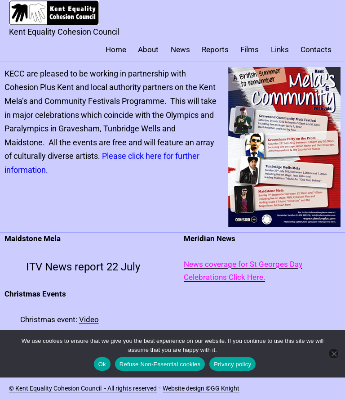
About (148, 49)
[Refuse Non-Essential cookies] (333, 353)
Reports (215, 49)
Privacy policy (232, 364)
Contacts (316, 49)
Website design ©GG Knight (201, 388)
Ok (102, 364)
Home (116, 49)
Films (249, 49)
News (180, 49)
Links (280, 49)
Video (89, 319)
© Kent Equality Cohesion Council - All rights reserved (83, 388)
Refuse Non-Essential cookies (159, 364)
